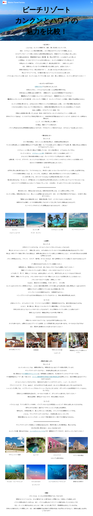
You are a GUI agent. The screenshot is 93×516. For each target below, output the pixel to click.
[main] (46, 20)
